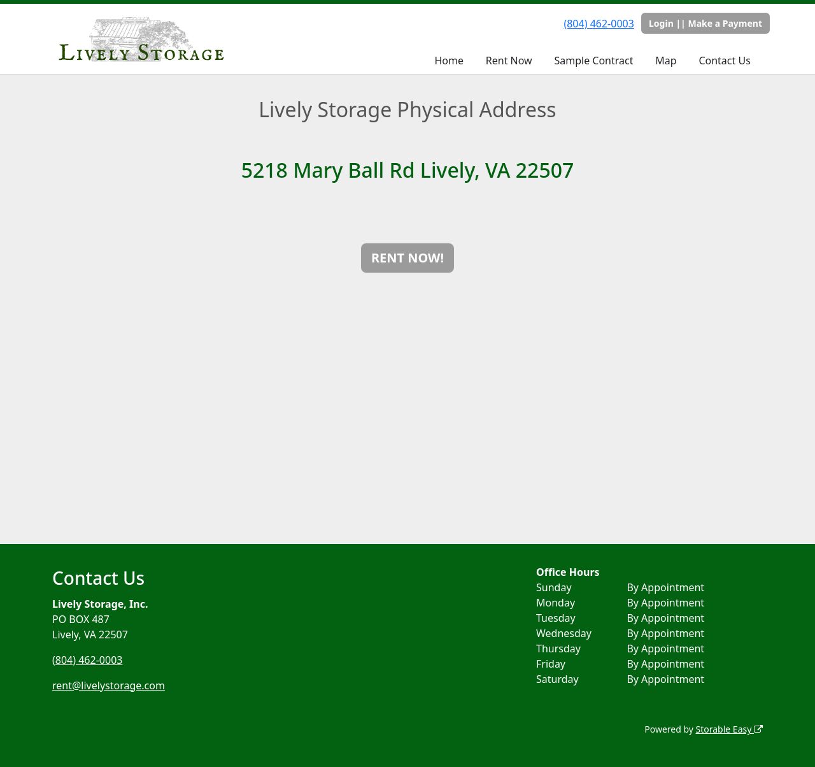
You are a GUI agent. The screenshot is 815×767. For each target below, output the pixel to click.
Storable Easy (729, 729)
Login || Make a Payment (705, 23)
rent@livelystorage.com (108, 685)
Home (449, 61)
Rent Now (509, 61)
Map (665, 61)
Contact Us (724, 61)
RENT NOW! (407, 257)
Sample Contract (593, 61)
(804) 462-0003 (598, 24)
